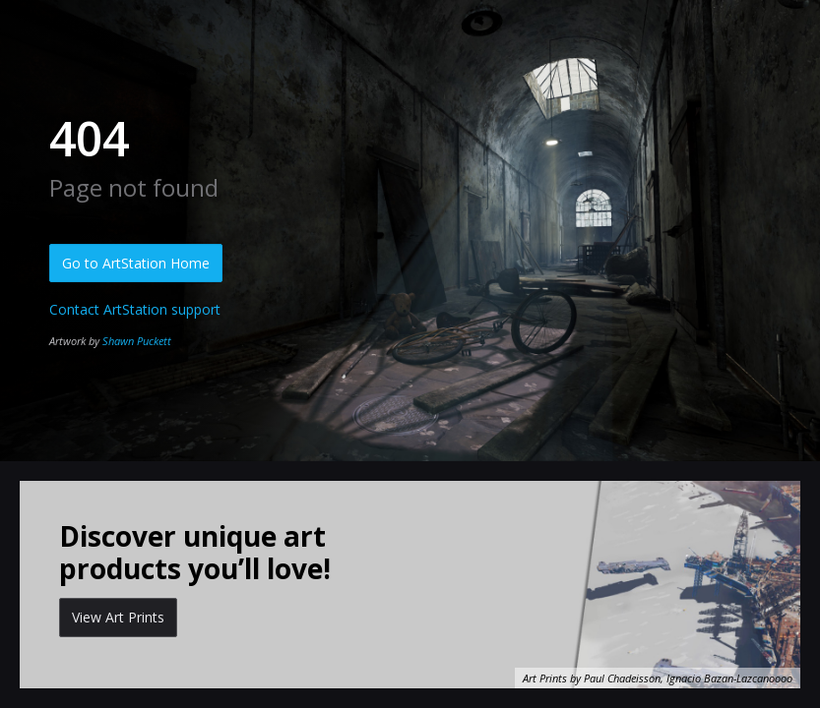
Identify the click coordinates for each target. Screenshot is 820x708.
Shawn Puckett (136, 340)
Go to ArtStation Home (136, 263)
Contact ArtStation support (135, 309)
